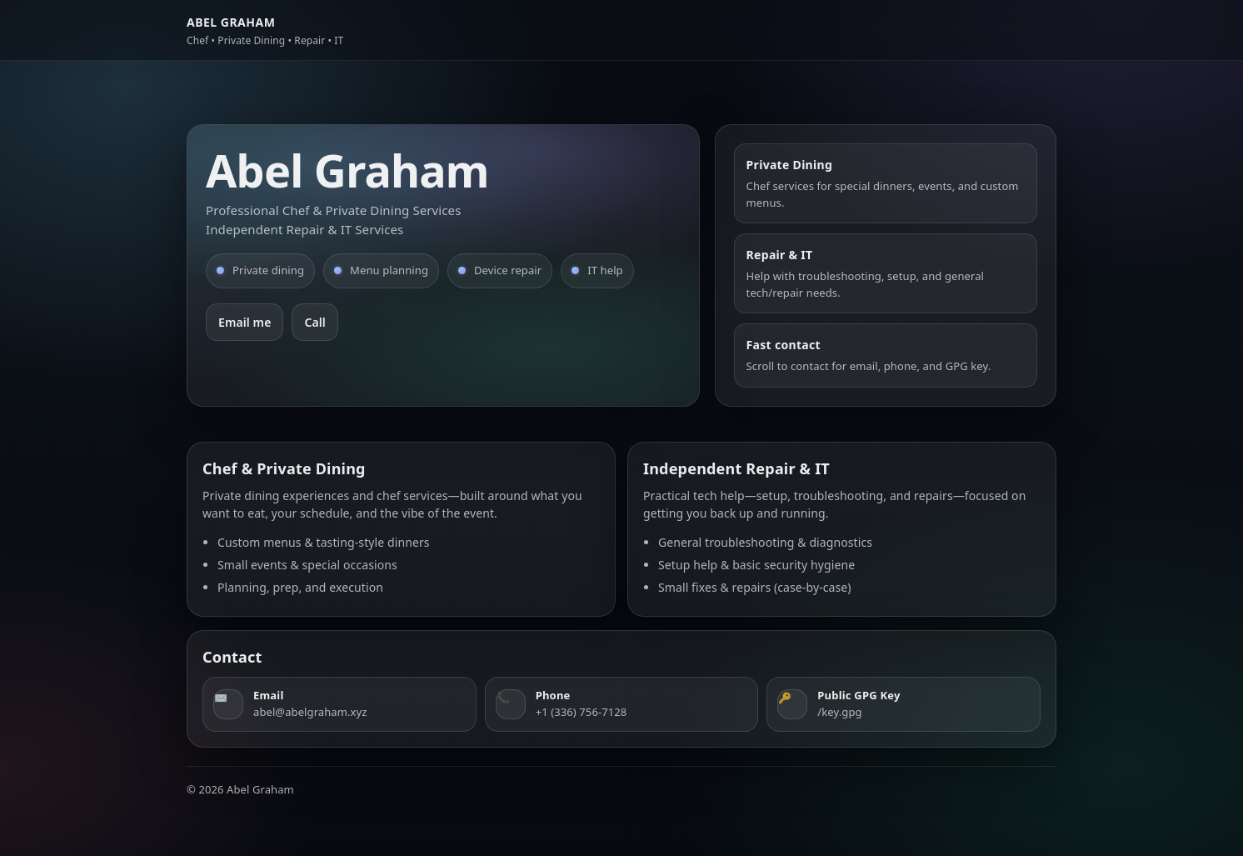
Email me (244, 322)
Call (314, 322)
